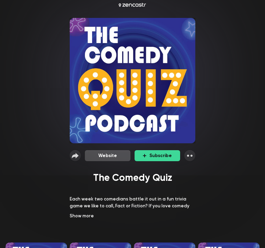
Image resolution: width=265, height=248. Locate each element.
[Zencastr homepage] (132, 5)
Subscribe (157, 155)
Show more (82, 215)
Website (107, 155)
